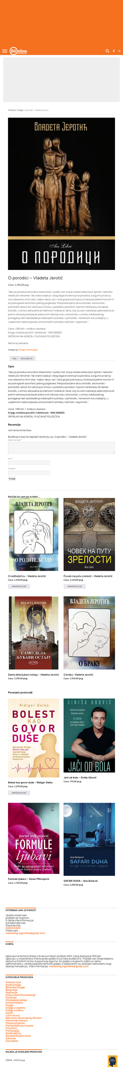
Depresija (11, 992)
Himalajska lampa (16, 1000)
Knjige (20, 110)
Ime (10, 459)
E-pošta (12, 468)
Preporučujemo (15, 1023)
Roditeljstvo (13, 1033)
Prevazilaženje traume (19, 1025)
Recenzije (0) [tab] (27, 358)
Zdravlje (11, 1038)
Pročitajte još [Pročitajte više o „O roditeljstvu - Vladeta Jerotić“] (19, 586)
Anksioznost (13, 982)
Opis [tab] (14, 358)
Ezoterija (11, 997)
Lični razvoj (13, 1015)
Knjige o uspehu (15, 1007)
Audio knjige (13, 984)
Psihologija (31, 349)
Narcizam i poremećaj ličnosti (23, 1018)
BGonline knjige (15, 987)
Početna (12, 110)
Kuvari (9, 1013)
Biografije (12, 990)
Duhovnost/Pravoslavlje (21, 995)
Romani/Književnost (18, 1036)
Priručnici (11, 1028)
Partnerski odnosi (16, 1020)
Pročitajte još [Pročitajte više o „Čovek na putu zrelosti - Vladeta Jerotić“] (75, 586)
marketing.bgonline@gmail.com (25, 933)
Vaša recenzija (15, 440)
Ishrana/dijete (14, 1002)
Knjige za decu (15, 1010)
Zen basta (12, 1041)
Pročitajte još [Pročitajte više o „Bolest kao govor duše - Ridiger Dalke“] (19, 793)
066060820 (13, 928)
